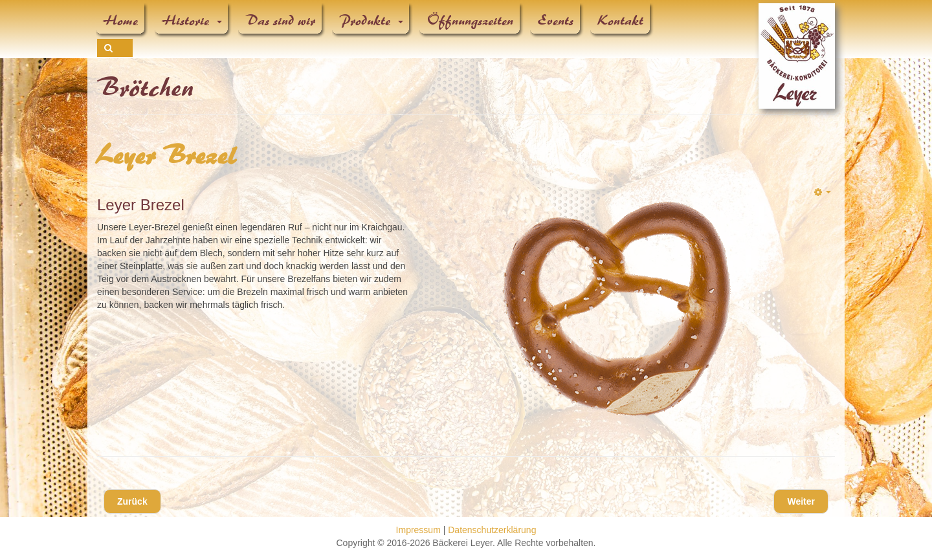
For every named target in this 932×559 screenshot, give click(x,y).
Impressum (418, 530)
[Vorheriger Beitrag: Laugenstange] (132, 501)
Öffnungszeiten (470, 21)
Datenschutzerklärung (492, 530)
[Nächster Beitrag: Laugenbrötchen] (800, 501)
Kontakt (621, 21)
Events (556, 21)
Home (121, 21)
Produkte (371, 21)
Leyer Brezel (167, 155)
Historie (192, 21)
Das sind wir (281, 21)
